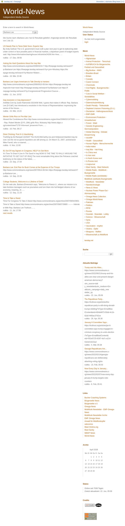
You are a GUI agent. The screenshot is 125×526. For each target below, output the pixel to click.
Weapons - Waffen (93, 232)
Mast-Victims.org (91, 427)
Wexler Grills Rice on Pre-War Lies (17, 116)
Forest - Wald (91, 123)
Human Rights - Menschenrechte (99, 144)
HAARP (89, 138)
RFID (88, 208)
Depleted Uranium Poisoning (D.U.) (100, 108)
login (86, 42)
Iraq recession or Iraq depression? (17, 100)
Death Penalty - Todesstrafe (97, 105)
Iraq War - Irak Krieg (94, 150)
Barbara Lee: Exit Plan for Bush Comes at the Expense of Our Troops (31, 167)
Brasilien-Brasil (92, 73)
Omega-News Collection (96, 196)
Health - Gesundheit (94, 141)
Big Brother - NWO (93, 70)
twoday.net (8, 1)
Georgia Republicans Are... (95, 349)
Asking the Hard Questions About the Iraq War (22, 63)
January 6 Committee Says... (96, 322)
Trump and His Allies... (94, 267)
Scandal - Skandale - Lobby (97, 214)
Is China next (91, 152)
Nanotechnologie (93, 185)
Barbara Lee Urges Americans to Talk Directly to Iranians (26, 82)
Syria (88, 220)
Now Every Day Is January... (96, 369)
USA (88, 223)
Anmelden (100, 1)
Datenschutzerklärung (95, 103)
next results (7, 213)
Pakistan (89, 202)
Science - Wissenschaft (95, 217)
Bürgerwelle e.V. (91, 404)
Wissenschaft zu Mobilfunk (97, 235)
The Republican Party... (94, 299)
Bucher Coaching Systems (95, 398)
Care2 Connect (92, 82)
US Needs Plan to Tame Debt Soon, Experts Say (23, 46)
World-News (24, 11)
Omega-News (90, 406)
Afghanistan (91, 59)
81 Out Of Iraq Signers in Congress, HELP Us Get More (26, 151)
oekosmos (89, 424)
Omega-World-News (94, 199)
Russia (89, 211)
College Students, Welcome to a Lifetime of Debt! (23, 182)
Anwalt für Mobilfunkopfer (95, 421)
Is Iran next (90, 155)
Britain (88, 76)
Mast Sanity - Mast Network (97, 167)
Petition (89, 205)
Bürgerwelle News (92, 401)
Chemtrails (90, 85)
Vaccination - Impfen (94, 226)
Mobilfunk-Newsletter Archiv (96, 415)
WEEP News (90, 433)
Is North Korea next (94, 158)
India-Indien (91, 146)
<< (122, 1)
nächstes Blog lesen (112, 1)
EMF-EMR (90, 114)
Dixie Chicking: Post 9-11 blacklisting (18, 134)
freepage (17, 1)
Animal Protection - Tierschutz (98, 61)
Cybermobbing (92, 100)
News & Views (92, 188)
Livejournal (90, 164)
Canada (89, 79)
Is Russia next (92, 161)
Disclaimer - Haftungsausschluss (99, 111)
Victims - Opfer (92, 229)
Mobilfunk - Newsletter (95, 182)
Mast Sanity (89, 430)
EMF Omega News (92, 418)
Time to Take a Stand (11, 198)
